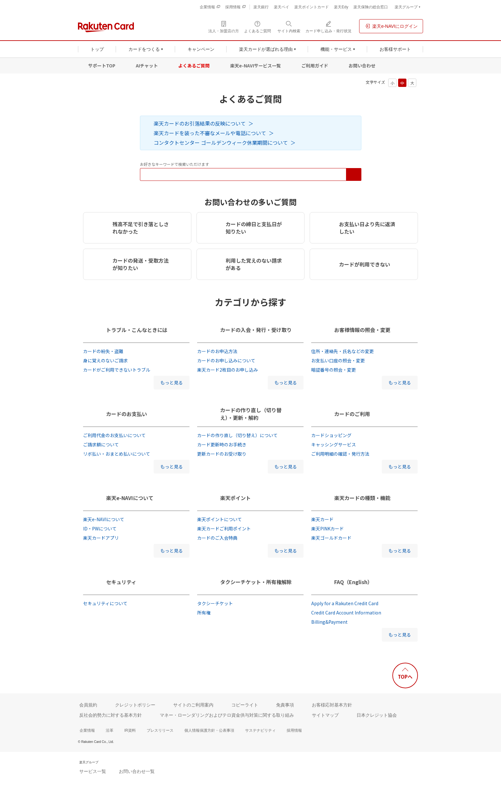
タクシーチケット (215, 603)
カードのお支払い (126, 414)
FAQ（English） (353, 582)
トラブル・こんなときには (136, 330)
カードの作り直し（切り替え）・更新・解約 (250, 413)
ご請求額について (101, 444)
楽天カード (322, 519)
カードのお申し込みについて (226, 360)
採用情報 (294, 730)
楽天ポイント (235, 498)
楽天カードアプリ (101, 538)
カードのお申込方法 (217, 351)
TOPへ (405, 676)
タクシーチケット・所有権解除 (256, 582)
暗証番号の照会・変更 (333, 369)
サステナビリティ (260, 730)
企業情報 (87, 730)
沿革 (109, 730)
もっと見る (171, 382)
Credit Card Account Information (346, 612)
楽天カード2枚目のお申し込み (227, 369)
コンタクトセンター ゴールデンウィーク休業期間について (221, 142)
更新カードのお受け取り (221, 454)
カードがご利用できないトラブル (116, 369)
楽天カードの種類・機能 (362, 498)
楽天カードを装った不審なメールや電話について (210, 132)
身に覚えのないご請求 (105, 360)
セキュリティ (121, 582)
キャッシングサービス (333, 444)
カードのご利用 (352, 414)
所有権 (204, 612)
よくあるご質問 (194, 65)
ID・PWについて (100, 528)
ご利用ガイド (314, 65)
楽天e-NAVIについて (129, 498)
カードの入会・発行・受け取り (256, 330)
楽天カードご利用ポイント (224, 528)
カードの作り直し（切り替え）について (237, 435)
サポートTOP (101, 65)
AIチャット (147, 65)
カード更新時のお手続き (221, 444)
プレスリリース (160, 730)
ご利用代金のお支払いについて (114, 435)
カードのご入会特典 (217, 538)
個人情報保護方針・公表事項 (209, 730)
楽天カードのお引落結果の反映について (200, 123)
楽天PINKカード (327, 528)
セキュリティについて (105, 603)
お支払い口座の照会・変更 (338, 360)
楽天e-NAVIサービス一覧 (255, 65)
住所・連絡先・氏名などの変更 (342, 351)
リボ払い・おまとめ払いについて (116, 454)
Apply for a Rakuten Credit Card (344, 603)
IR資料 (130, 730)
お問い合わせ (362, 65)
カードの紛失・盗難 (103, 351)
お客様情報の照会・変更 (362, 330)
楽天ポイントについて (219, 519)
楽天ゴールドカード (331, 538)
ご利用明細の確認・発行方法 (340, 454)
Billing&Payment (329, 622)
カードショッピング (331, 435)
